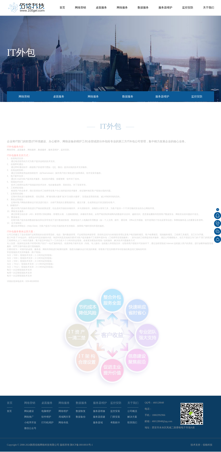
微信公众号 (30, 428)
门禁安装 (115, 417)
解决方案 (132, 417)
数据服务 (143, 7)
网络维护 (63, 411)
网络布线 (63, 423)
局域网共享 (65, 417)
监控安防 (187, 7)
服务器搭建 (99, 417)
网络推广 (29, 417)
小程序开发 (30, 423)
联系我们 (132, 423)
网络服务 (122, 7)
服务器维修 (99, 411)
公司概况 (132, 411)
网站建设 (29, 411)
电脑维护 (46, 411)
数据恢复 (80, 411)
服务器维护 (165, 7)
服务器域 (98, 423)
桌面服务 (101, 7)
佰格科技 (207, 445)
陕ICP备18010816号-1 (81, 445)
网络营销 (80, 7)
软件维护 (46, 417)
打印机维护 (47, 423)
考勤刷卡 (115, 423)
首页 (62, 7)
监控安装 (115, 411)
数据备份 (80, 417)
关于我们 (208, 7)
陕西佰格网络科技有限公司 (44, 445)
